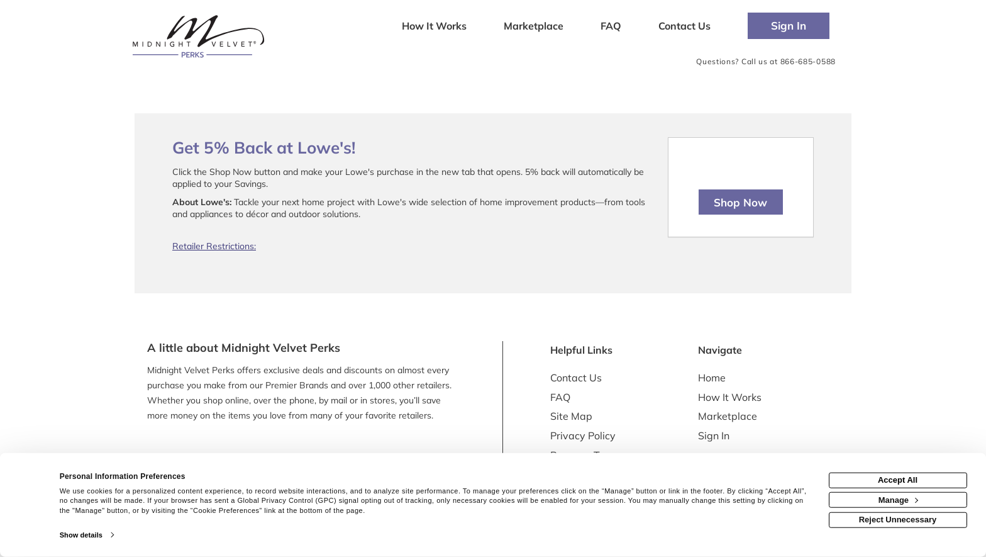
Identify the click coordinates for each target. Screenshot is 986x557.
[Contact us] (684, 27)
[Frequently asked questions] (611, 27)
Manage (898, 499)
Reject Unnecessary (898, 519)
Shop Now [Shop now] (740, 202)
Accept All (897, 480)
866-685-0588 (808, 61)
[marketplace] (533, 27)
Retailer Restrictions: (214, 246)
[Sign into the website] (788, 26)
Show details (81, 535)
